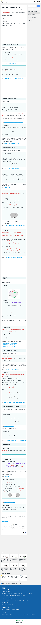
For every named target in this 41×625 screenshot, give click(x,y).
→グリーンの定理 (7, 187)
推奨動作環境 (4, 615)
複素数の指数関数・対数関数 (32, 11)
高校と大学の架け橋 (25, 600)
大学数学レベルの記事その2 (21, 595)
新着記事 (38, 1)
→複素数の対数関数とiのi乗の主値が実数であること (13, 78)
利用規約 (10, 614)
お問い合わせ (15, 615)
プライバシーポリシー (16, 614)
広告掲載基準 (33, 614)
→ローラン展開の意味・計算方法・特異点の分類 (13, 257)
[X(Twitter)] (23, 533)
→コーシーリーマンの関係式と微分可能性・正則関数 (13, 122)
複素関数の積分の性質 (31, 14)
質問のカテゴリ (7, 609)
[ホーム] (1, 4)
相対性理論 (19, 600)
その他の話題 (30, 20)
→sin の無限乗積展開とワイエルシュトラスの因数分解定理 (15, 440)
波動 (5, 600)
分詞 (15, 604)
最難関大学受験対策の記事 (18, 593)
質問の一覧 (13, 609)
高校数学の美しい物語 (6, 583)
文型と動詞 (9, 604)
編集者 (7, 614)
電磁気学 (12, 600)
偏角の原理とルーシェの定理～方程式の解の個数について (14, 402)
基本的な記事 (4, 593)
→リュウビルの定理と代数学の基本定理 (11, 369)
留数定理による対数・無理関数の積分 (10, 343)
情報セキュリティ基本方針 (26, 614)
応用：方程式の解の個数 (32, 17)
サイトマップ (10, 615)
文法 (3, 604)
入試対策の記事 (10, 593)
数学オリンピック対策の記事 (27, 593)
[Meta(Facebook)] (25, 533)
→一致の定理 (6, 476)
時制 (12, 604)
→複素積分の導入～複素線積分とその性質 (11, 143)
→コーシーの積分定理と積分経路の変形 (11, 168)
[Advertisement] (14, 34)
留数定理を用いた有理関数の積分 (9, 346)
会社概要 (3, 614)
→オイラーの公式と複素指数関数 (10, 63)
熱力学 (8, 600)
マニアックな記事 (5, 595)
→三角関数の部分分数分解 (9, 426)
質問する (17, 609)
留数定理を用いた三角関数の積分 (9, 344)
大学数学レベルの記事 (12, 595)
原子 (15, 600)
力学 (3, 600)
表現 (5, 604)
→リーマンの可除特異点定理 (9, 502)
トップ (35, 1)
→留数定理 (6, 324)
